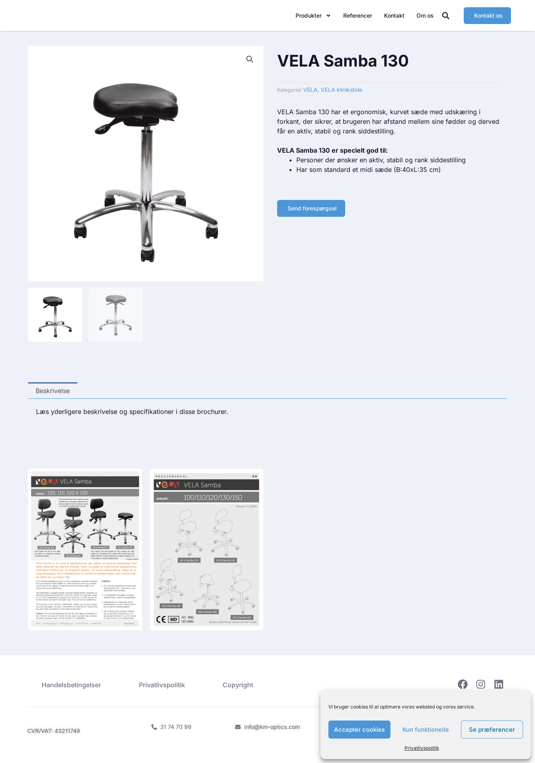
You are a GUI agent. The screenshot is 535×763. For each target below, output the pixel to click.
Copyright (240, 684)
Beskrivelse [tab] (53, 394)
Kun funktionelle (425, 729)
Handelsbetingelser (69, 684)
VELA (310, 93)
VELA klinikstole (341, 93)
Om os (425, 17)
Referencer (357, 17)
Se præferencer (492, 729)
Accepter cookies (359, 729)
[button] (446, 17)
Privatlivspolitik (421, 748)
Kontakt (394, 17)
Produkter (313, 17)
